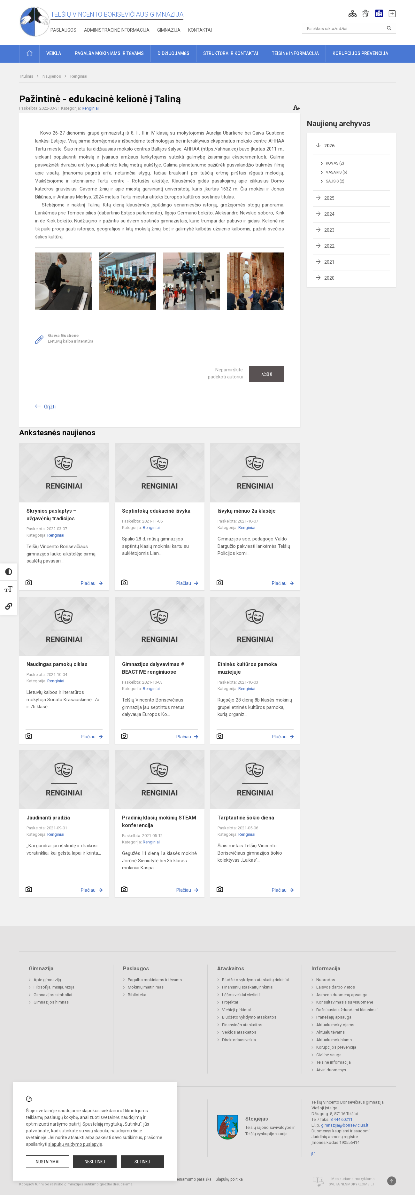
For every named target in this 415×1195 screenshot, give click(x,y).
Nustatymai (47, 1161)
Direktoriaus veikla (239, 1039)
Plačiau (88, 583)
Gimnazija (169, 30)
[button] (352, 13)
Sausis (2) (335, 181)
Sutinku (142, 1161)
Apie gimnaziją (47, 979)
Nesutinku (95, 1161)
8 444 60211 (341, 1119)
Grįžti (50, 407)
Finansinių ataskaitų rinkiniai (247, 987)
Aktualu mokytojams (335, 1024)
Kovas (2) (335, 163)
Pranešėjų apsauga (333, 1017)
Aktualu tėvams (330, 1032)
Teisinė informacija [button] (295, 53)
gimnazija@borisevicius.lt (344, 1125)
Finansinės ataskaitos (242, 1024)
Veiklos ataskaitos (239, 1032)
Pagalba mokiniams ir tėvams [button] (109, 53)
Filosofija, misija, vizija (54, 987)
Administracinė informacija (117, 30)
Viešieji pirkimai (236, 1009)
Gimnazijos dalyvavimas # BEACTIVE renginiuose (153, 668)
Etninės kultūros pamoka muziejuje (247, 668)
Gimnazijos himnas (51, 1002)
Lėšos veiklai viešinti (241, 994)
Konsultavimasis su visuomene (344, 1002)
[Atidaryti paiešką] (389, 28)
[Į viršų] (391, 1180)
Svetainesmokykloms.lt (351, 1184)
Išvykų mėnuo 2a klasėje (247, 511)
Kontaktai (200, 30)
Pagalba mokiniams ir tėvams (155, 979)
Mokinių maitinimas (146, 987)
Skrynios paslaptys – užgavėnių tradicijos (51, 515)
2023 (329, 230)
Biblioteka (137, 994)
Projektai (230, 1002)
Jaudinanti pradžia (48, 818)
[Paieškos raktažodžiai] (349, 28)
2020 (329, 278)
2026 (329, 145)
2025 (329, 198)
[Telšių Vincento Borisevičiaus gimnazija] (34, 21)
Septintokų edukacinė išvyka (156, 511)
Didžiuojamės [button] (173, 53)
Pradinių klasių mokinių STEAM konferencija (159, 821)
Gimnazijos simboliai (53, 994)
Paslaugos (63, 30)
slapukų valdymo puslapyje (75, 1144)
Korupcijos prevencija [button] (360, 53)
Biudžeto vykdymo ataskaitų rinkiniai (255, 979)
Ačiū (266, 374)
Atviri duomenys (331, 1069)
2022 (329, 246)
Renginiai (78, 76)
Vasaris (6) (336, 172)
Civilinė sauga (329, 1054)
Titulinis (26, 76)
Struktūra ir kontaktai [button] (230, 53)
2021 (329, 262)
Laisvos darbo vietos (335, 987)
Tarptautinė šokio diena (246, 818)
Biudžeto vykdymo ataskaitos (249, 1017)
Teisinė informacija (333, 1062)
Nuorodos (325, 979)
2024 (329, 214)
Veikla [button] (53, 53)
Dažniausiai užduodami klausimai (347, 1009)
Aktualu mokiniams (334, 1039)
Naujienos (52, 76)
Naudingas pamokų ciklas (57, 664)
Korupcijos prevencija (336, 1047)
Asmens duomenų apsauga (341, 994)
